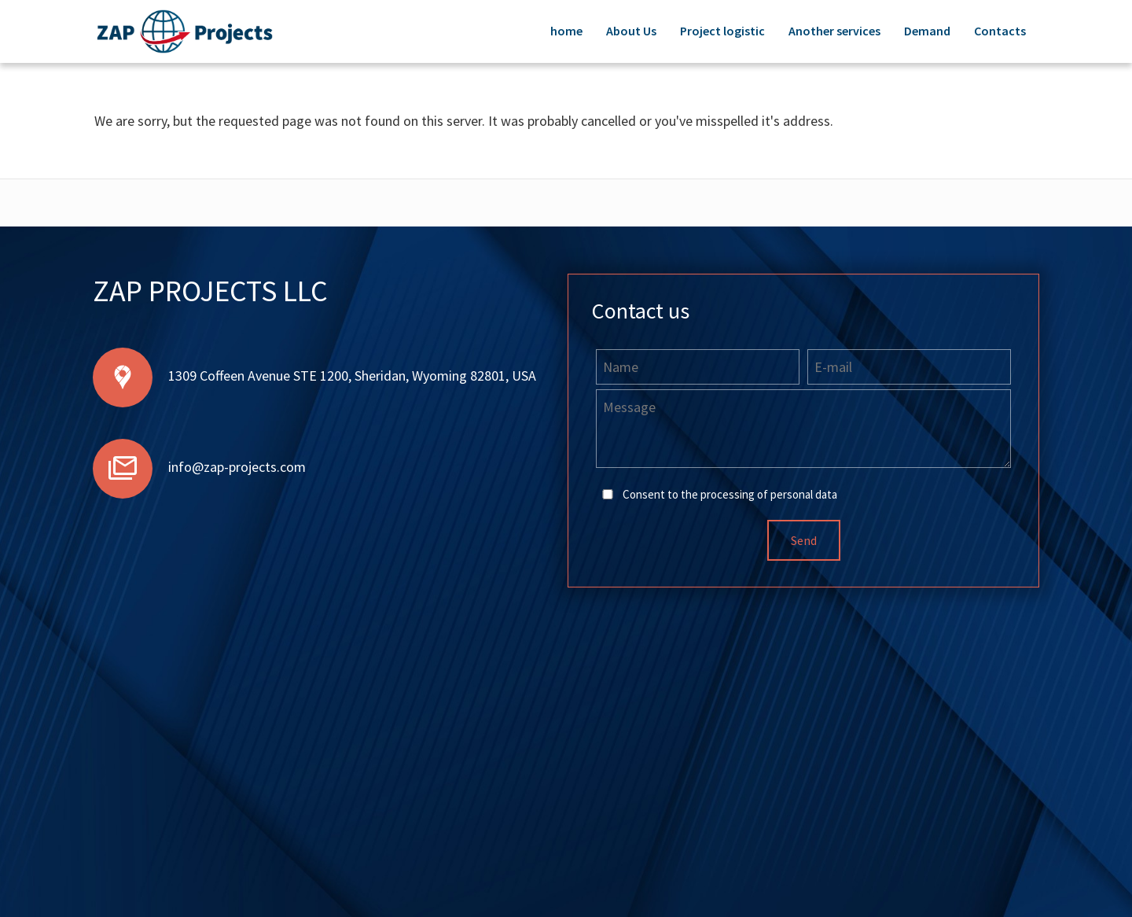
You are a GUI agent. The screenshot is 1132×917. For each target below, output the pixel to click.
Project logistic (722, 31)
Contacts (1000, 31)
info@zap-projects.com (237, 467)
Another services (834, 31)
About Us (631, 31)
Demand (927, 31)
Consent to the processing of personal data (730, 494)
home (566, 31)
